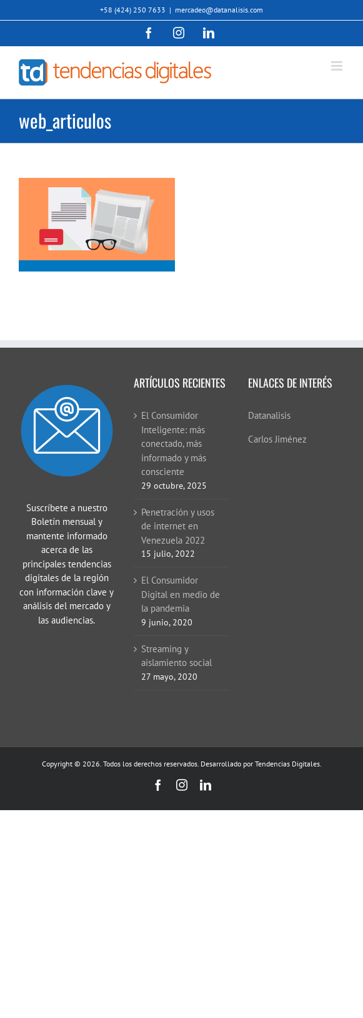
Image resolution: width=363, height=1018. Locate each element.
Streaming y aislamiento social (176, 656)
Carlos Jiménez (277, 439)
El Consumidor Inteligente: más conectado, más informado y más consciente (173, 443)
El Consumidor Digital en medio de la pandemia (180, 594)
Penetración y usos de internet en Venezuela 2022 (177, 526)
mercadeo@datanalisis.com (219, 9)
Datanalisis (269, 415)
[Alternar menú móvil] (337, 65)
